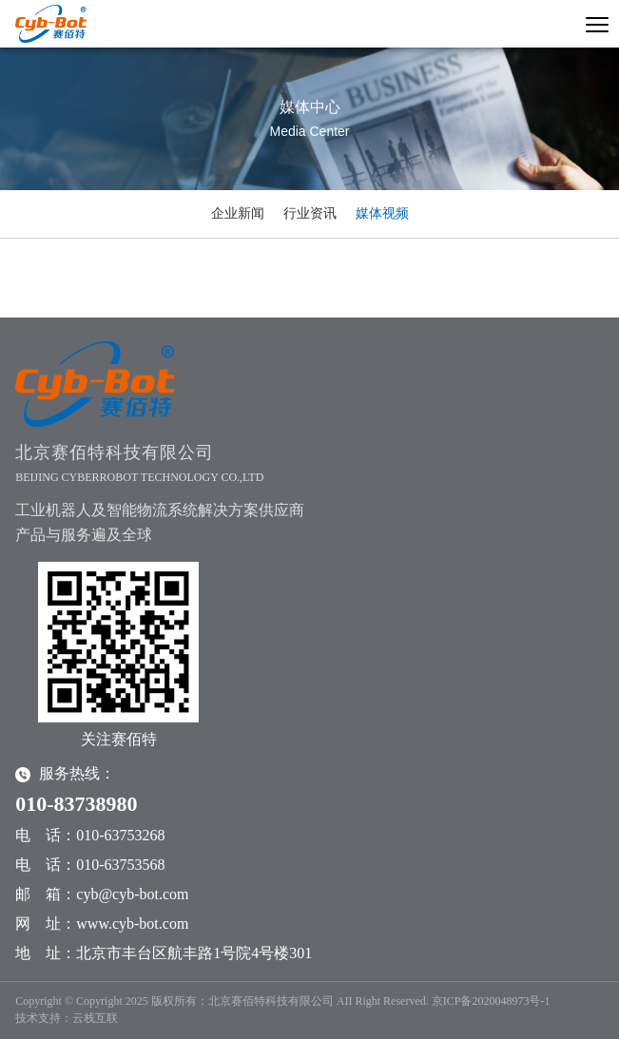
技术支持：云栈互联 (66, 1018)
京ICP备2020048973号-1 (491, 1001)
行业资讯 (310, 213)
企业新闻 (237, 213)
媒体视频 (382, 213)
